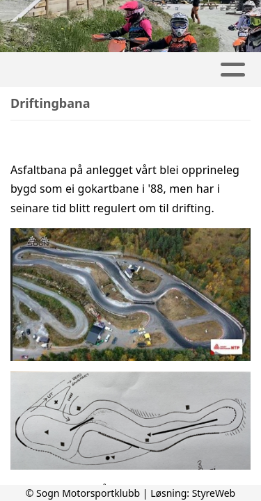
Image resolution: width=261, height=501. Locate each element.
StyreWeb (214, 493)
